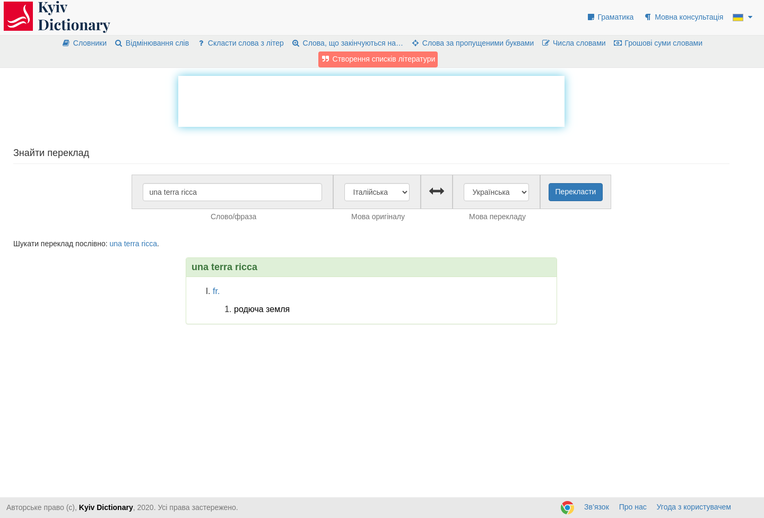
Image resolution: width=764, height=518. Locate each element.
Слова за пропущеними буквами (472, 43)
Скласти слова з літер (240, 43)
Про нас (633, 507)
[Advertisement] (371, 100)
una (115, 243)
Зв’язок (596, 507)
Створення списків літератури (378, 59)
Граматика (610, 17)
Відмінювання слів (151, 43)
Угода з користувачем (694, 507)
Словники (84, 43)
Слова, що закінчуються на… (347, 43)
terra (132, 243)
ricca (149, 243)
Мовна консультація (683, 17)
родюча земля (262, 309)
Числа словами (573, 43)
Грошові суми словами (658, 43)
